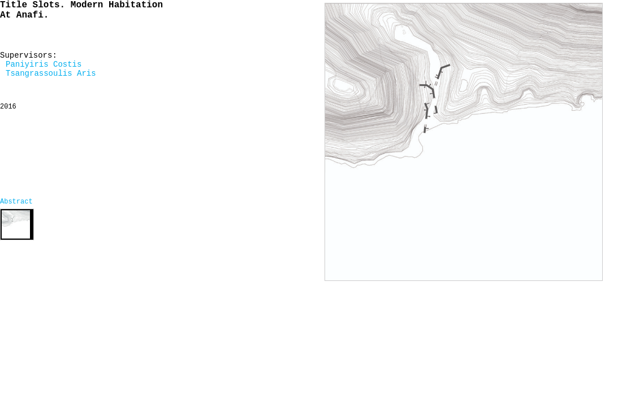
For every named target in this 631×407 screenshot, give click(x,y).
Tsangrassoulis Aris (51, 73)
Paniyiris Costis (43, 64)
